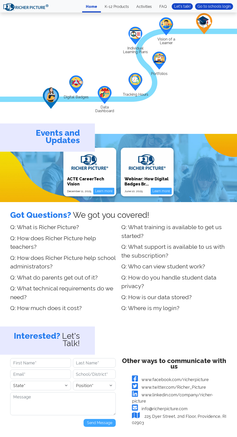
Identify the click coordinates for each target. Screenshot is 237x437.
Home (91, 6)
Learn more (103, 191)
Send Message (99, 423)
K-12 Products (117, 6)
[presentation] (45, 426)
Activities (144, 6)
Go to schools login (214, 6)
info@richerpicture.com (159, 408)
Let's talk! (182, 6)
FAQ (163, 6)
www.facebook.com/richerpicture (170, 379)
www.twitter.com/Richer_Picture (169, 387)
